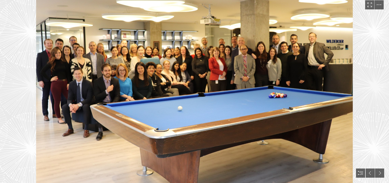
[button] (369, 4)
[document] (194, 91)
